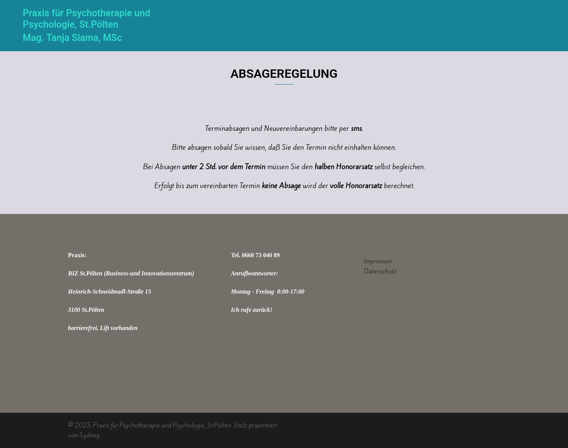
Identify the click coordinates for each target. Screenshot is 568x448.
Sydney (90, 435)
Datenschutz (380, 271)
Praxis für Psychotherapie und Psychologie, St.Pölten (86, 19)
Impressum (378, 261)
